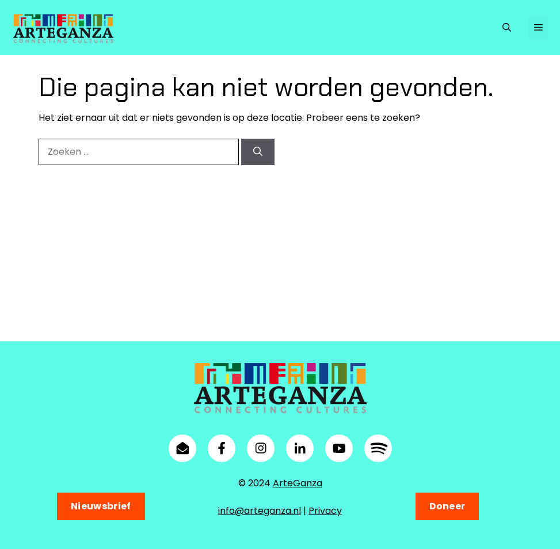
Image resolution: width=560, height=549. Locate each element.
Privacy (325, 510)
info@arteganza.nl (259, 510)
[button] (507, 27)
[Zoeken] (258, 152)
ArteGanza (297, 483)
